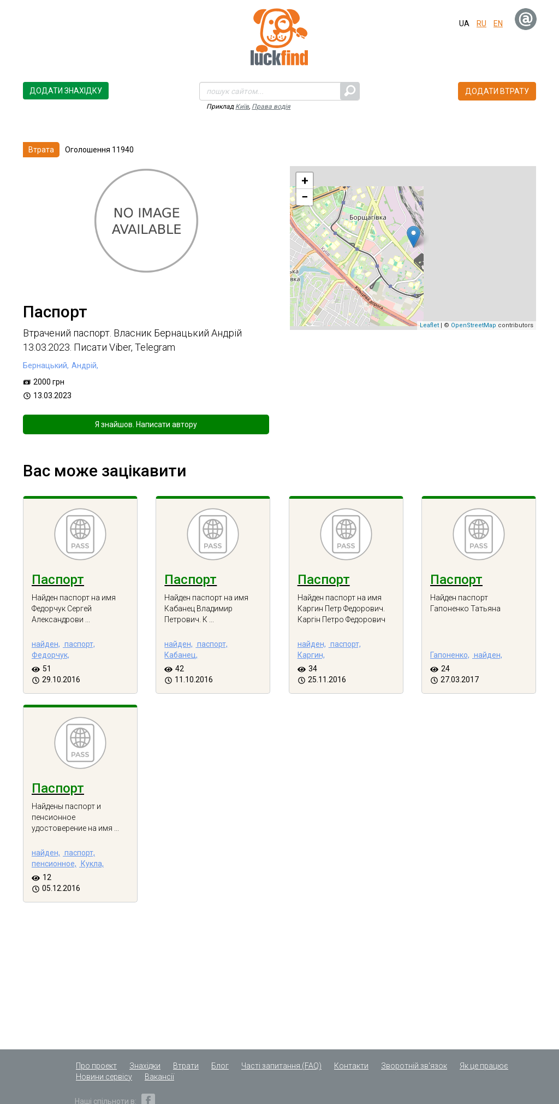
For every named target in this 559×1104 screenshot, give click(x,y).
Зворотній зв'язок (414, 1065)
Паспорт (58, 579)
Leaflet (429, 325)
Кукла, (91, 863)
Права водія (271, 106)
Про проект (96, 1065)
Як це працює (484, 1065)
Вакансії (159, 1076)
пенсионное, (54, 863)
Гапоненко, (449, 655)
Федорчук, (50, 655)
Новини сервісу (104, 1076)
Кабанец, (181, 655)
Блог (220, 1065)
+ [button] (304, 180)
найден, (46, 644)
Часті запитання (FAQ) (281, 1065)
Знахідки (144, 1065)
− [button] (304, 197)
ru (481, 23)
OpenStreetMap (473, 325)
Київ (242, 106)
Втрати (186, 1065)
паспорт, (79, 644)
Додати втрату (497, 91)
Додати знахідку (65, 90)
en (498, 23)
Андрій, (85, 365)
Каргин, (311, 655)
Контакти (351, 1065)
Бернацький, (46, 365)
